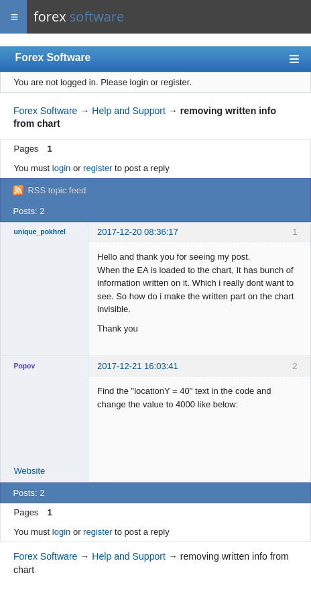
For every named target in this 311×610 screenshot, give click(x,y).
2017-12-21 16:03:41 (137, 366)
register (97, 168)
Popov (25, 366)
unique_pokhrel (40, 232)
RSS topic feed (56, 190)
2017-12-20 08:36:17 (137, 232)
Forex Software (53, 57)
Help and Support (129, 110)
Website (30, 471)
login (61, 168)
